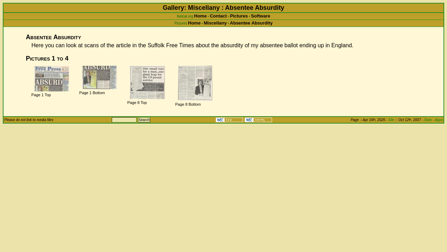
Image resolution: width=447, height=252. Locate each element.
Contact (218, 16)
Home (200, 16)
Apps (439, 120)
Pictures (239, 16)
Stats (428, 120)
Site (392, 120)
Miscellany (215, 23)
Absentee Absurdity (251, 23)
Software (260, 16)
